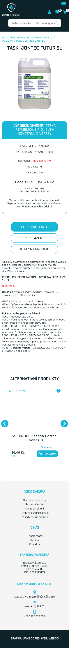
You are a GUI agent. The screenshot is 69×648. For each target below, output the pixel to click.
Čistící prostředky (38, 37)
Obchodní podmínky (34, 500)
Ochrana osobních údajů (35, 513)
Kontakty (34, 544)
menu (63, 3)
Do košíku (47, 454)
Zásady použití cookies (35, 517)
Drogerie (17, 37)
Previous (3, 422)
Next (62, 422)
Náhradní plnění (34, 508)
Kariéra (34, 540)
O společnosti (35, 536)
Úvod (5, 37)
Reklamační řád (34, 504)
